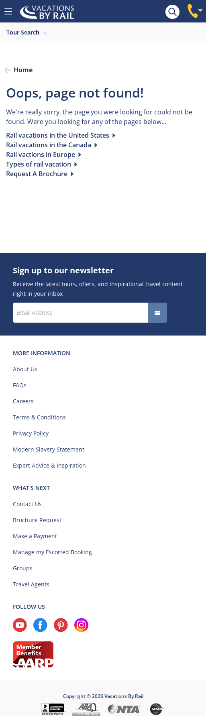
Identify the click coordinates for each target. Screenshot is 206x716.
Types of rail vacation (38, 164)
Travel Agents (31, 584)
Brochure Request (37, 520)
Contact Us (27, 504)
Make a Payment (35, 536)
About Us (25, 369)
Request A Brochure (36, 173)
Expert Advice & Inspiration (49, 465)
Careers (23, 401)
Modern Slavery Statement (48, 449)
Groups (23, 568)
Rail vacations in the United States (57, 135)
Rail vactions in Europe (40, 154)
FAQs (20, 385)
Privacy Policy (31, 433)
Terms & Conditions (39, 417)
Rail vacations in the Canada (48, 144)
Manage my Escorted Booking (52, 552)
